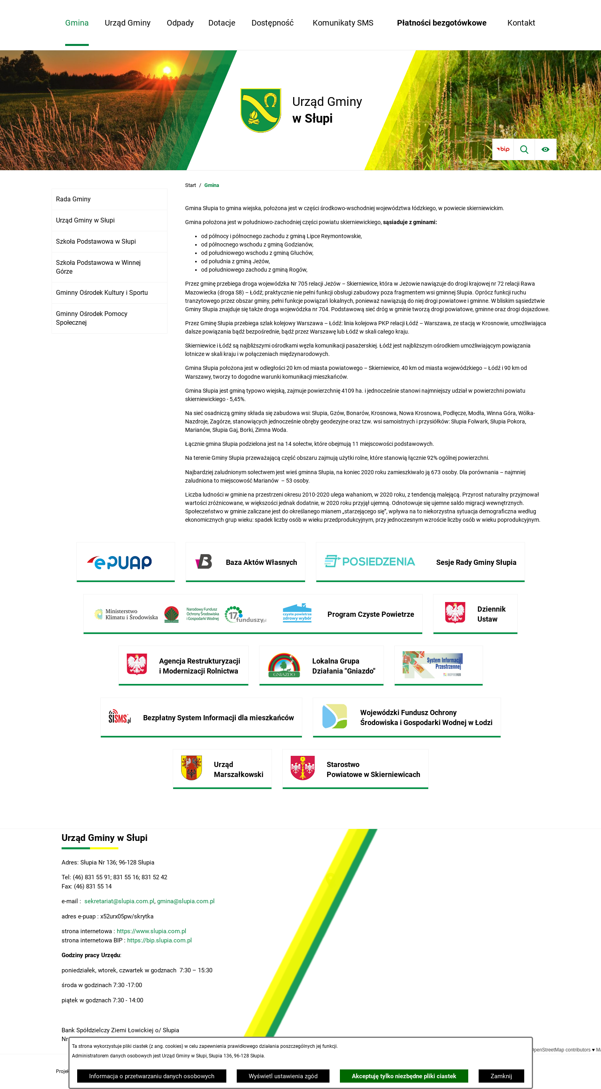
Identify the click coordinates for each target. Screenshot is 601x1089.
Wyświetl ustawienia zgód (283, 1076)
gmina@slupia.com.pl (186, 901)
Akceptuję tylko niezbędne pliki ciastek (404, 1076)
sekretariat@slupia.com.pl (118, 901)
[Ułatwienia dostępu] (545, 149)
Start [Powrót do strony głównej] (190, 185)
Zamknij (501, 1076)
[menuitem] (77, 23)
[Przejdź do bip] (502, 149)
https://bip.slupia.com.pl (160, 940)
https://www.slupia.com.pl (151, 931)
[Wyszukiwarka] (524, 149)
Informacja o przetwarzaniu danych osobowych (151, 1076)
